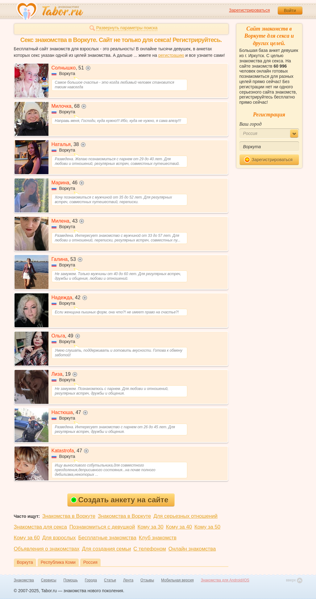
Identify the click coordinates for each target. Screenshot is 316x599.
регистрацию (171, 55)
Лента (128, 580)
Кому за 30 (150, 527)
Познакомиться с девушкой (102, 527)
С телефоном (149, 549)
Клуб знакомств (158, 538)
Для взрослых (59, 538)
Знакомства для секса (40, 527)
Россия (90, 562)
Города (91, 580)
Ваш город (250, 124)
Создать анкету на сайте (119, 500)
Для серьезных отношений (185, 516)
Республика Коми (58, 562)
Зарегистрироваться (249, 10)
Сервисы (48, 580)
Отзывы (147, 580)
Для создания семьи (106, 549)
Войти (290, 10)
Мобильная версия (177, 580)
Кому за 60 (27, 538)
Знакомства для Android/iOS (225, 580)
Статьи (110, 580)
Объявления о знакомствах (47, 549)
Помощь (71, 580)
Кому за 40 (179, 527)
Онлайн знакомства (192, 549)
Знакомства (24, 580)
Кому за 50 (207, 527)
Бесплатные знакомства (107, 538)
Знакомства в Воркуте (68, 516)
